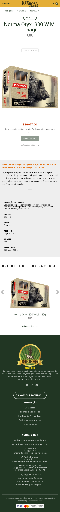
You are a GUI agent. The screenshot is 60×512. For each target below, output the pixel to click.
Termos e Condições (30, 412)
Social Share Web (35, 501)
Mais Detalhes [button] (30, 50)
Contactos (30, 408)
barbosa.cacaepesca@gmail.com (30, 444)
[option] (30, 302)
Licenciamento (30, 424)
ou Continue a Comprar (30, 145)
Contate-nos (30, 139)
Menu (6, 4)
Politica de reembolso (30, 420)
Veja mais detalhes (30, 326)
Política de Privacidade (30, 416)
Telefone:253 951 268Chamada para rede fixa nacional (30, 450)
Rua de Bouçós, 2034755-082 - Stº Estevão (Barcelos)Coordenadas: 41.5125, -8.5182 (30, 468)
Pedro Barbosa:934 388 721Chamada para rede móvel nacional (30, 459)
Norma (30, 17)
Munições (9, 11)
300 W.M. (34, 11)
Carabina (22, 11)
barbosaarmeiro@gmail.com (30, 440)
